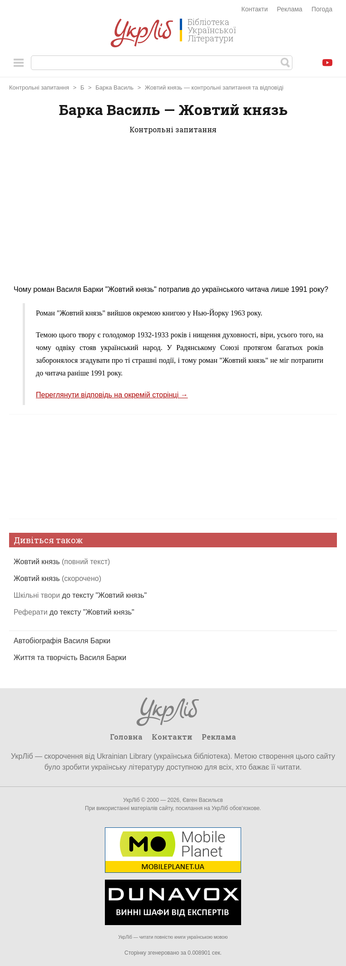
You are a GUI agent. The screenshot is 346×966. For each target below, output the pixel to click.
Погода (321, 9)
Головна (126, 736)
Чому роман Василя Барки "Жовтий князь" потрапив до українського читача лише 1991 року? (171, 289)
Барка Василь (114, 87)
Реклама (289, 9)
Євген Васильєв (203, 800)
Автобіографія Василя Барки (62, 641)
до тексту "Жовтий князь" (80, 595)
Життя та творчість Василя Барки (70, 657)
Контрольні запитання (39, 87)
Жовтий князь (62, 562)
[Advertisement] (173, 215)
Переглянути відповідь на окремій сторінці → (112, 395)
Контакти (255, 9)
